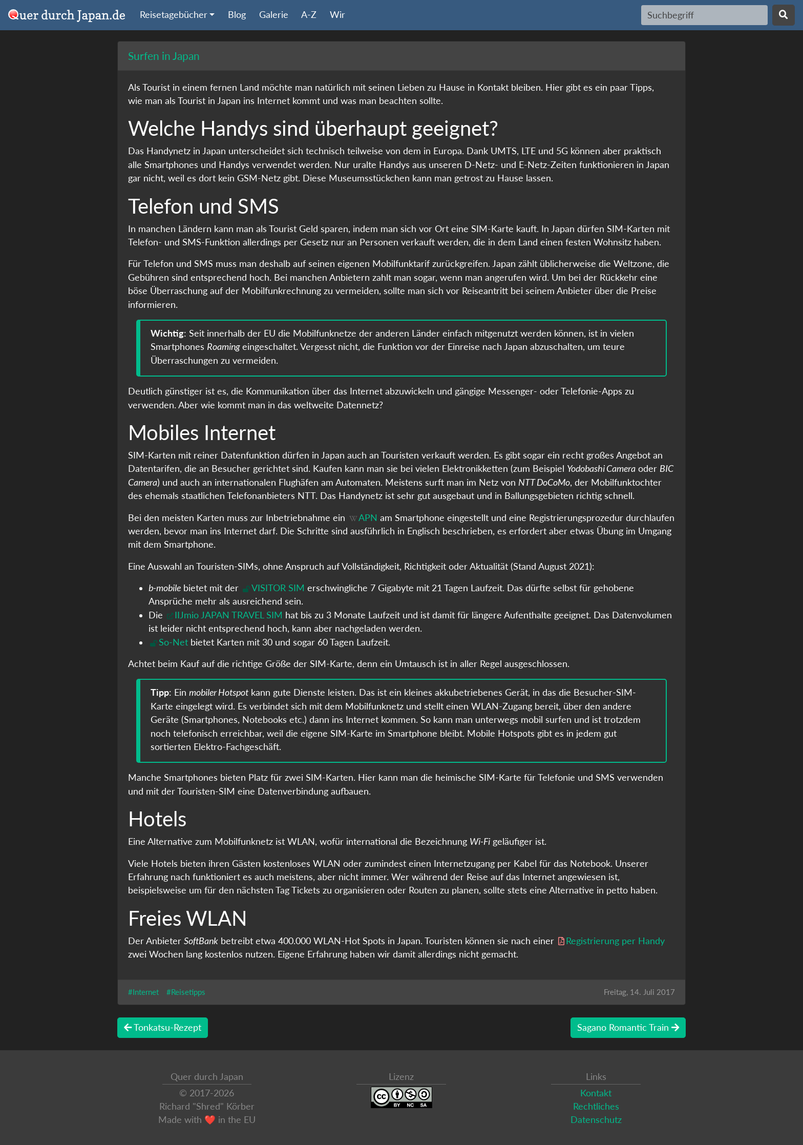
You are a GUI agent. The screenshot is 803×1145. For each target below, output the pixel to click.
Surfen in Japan (164, 55)
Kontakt (595, 1093)
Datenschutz (596, 1119)
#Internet (143, 991)
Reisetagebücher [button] (173, 14)
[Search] (704, 15)
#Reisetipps (185, 991)
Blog (237, 14)
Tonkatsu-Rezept (162, 1027)
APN (367, 517)
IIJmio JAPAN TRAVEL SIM (229, 615)
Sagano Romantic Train (628, 1027)
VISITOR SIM (278, 587)
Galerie (273, 14)
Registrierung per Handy (615, 940)
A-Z (308, 14)
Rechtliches (596, 1106)
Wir (337, 14)
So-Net (173, 642)
